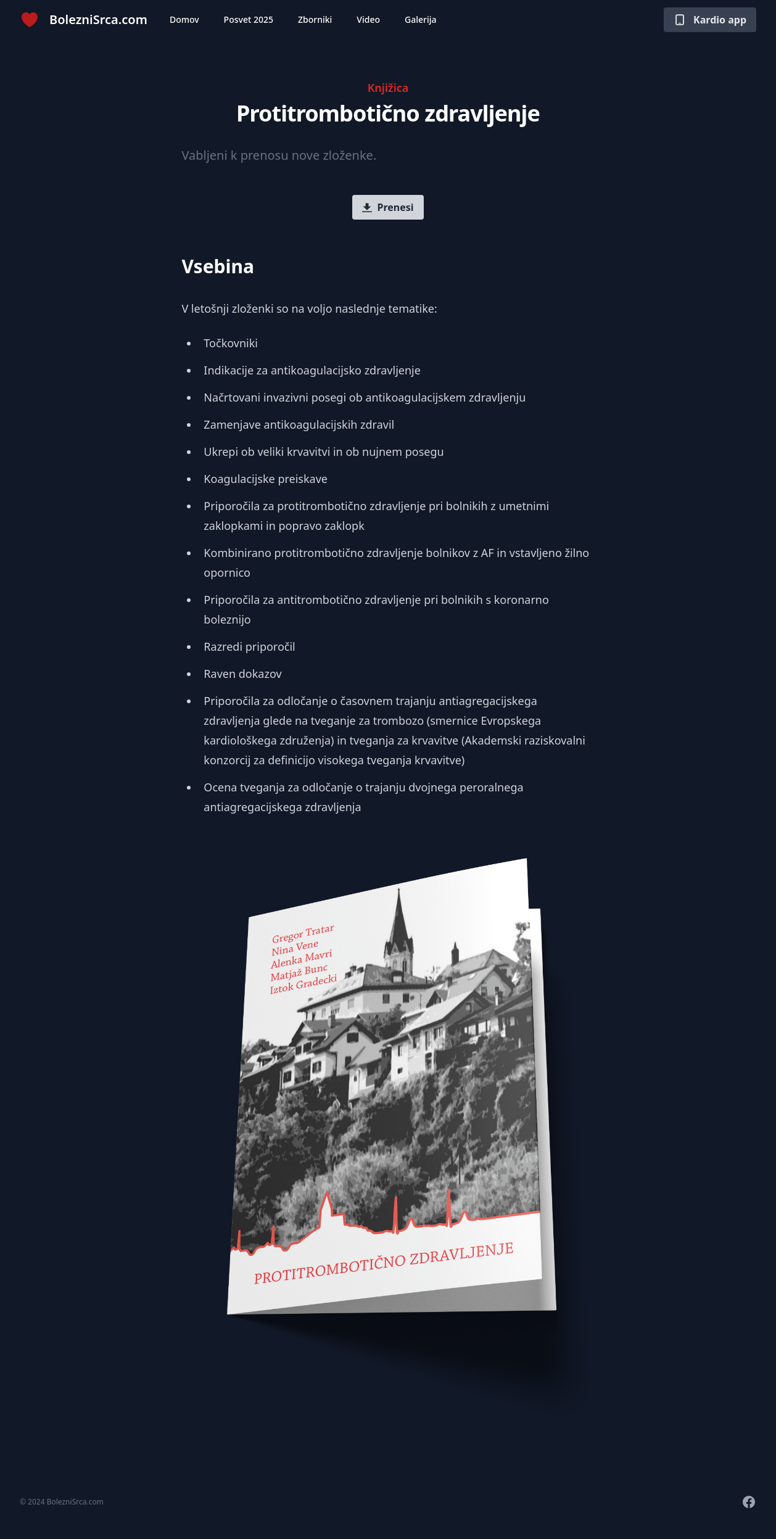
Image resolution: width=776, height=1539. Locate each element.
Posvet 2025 (248, 19)
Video (368, 19)
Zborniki (315, 19)
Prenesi (387, 207)
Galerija (421, 19)
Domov (184, 19)
